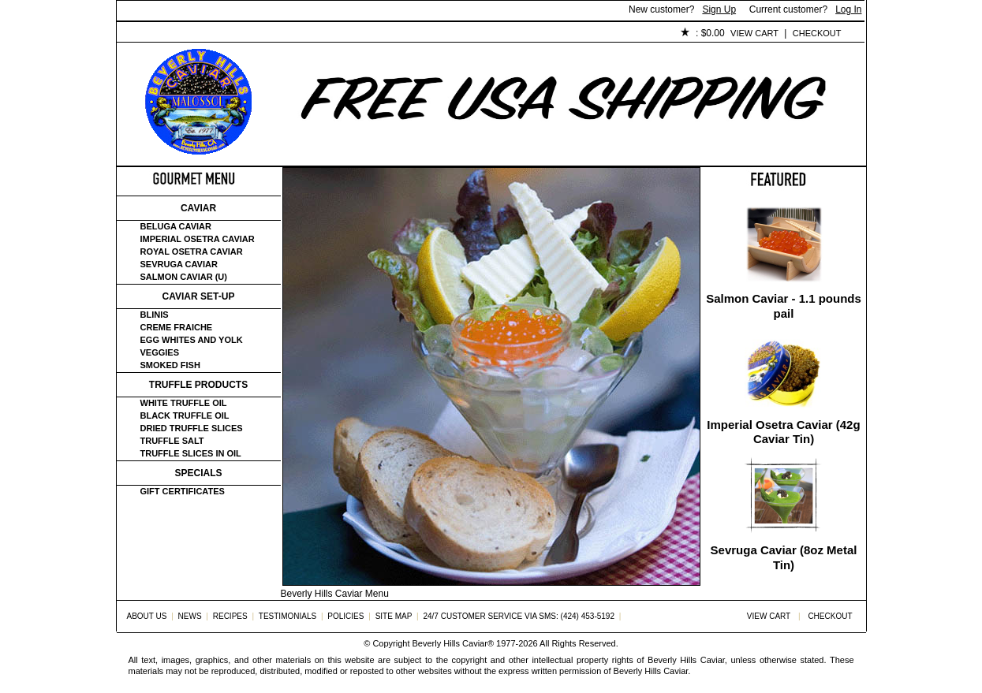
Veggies (160, 352)
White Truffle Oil (183, 403)
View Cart (754, 33)
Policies (480, 34)
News (190, 616)
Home (143, 34)
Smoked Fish (170, 365)
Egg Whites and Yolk (191, 340)
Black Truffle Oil (185, 415)
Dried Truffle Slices (191, 428)
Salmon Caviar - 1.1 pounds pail (783, 306)
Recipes (230, 616)
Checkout (817, 33)
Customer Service (298, 34)
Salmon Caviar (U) (183, 276)
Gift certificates (182, 491)
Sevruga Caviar (179, 264)
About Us (205, 34)
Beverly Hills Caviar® (453, 643)
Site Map (394, 616)
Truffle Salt (172, 440)
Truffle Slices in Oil (190, 453)
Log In (848, 9)
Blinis (154, 314)
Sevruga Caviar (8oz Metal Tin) (784, 557)
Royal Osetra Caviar (191, 251)
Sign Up (719, 9)
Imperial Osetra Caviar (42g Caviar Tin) (783, 432)
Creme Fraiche (176, 327)
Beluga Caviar (175, 226)
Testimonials (401, 34)
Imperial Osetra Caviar (197, 239)
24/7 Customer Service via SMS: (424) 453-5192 (518, 616)
